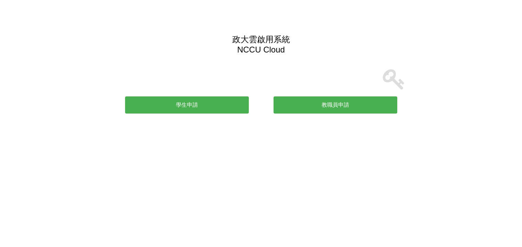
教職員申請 (335, 105)
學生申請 (187, 105)
